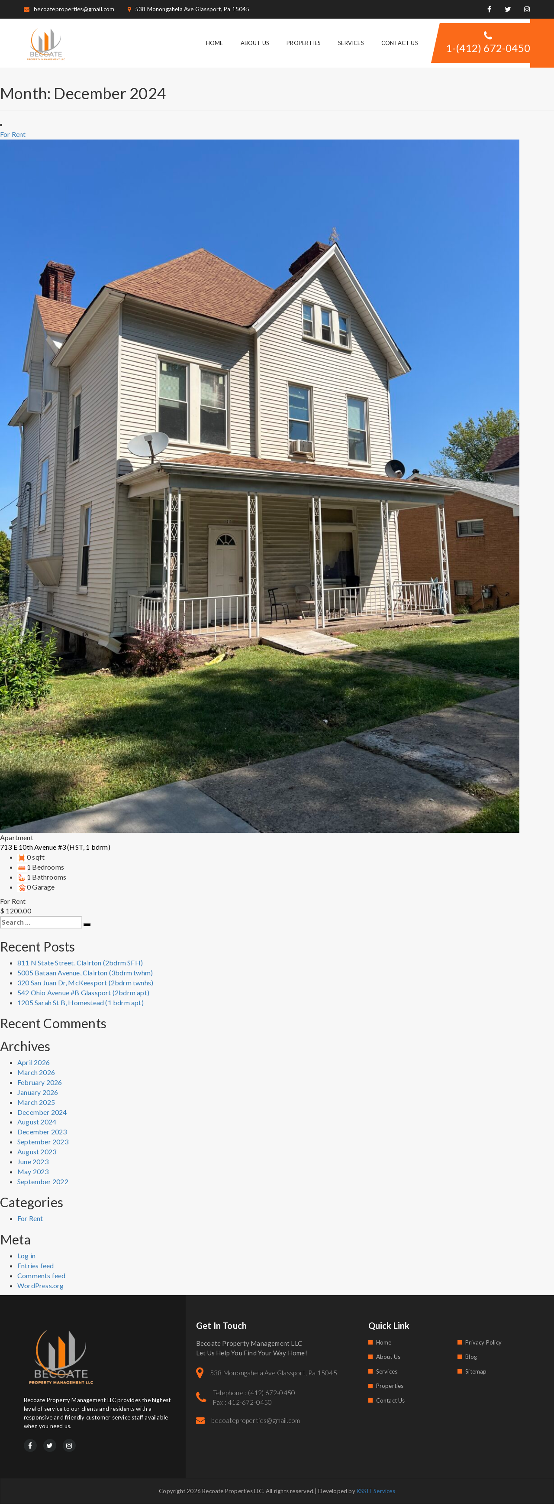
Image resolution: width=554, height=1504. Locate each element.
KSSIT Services (376, 1491)
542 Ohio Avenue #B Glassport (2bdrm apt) (83, 992)
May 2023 (33, 1171)
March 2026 (36, 1072)
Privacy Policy (483, 1342)
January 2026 (37, 1092)
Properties (304, 42)
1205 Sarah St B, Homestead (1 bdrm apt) (80, 1002)
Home (214, 42)
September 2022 (42, 1181)
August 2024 (36, 1121)
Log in (26, 1255)
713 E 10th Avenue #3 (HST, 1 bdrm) (55, 847)
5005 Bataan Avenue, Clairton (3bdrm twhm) (85, 972)
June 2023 (32, 1161)
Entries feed (35, 1265)
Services (351, 42)
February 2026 (39, 1082)
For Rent (30, 1218)
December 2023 (42, 1131)
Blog (471, 1356)
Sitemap (475, 1371)
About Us (255, 42)
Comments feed (41, 1275)
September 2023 (42, 1141)
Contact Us (399, 42)
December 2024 (42, 1112)
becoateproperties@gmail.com (69, 9)
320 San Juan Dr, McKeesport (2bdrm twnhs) (85, 982)
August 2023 (36, 1151)
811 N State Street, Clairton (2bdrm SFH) (80, 962)
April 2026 (33, 1062)
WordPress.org (40, 1285)
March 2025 (36, 1102)
